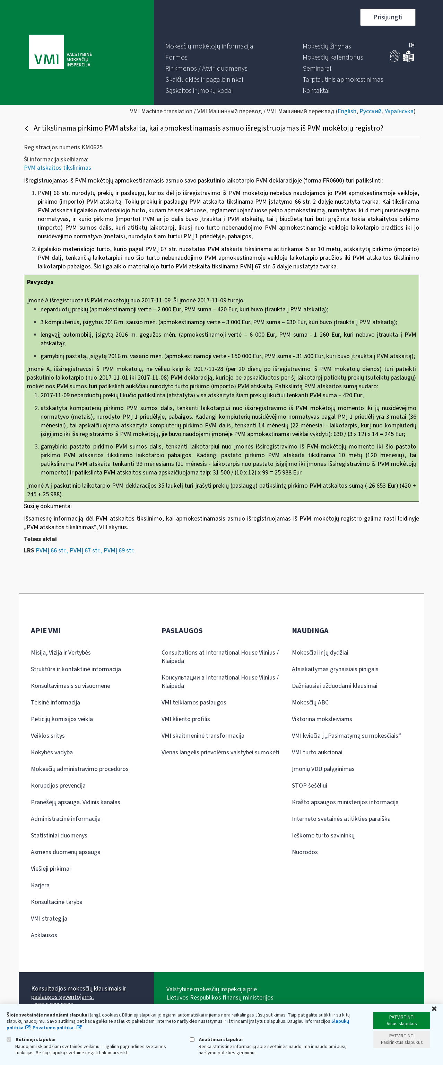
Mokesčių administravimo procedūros (80, 769)
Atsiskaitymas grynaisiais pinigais (335, 669)
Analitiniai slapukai (216, 1039)
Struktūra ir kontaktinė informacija (76, 669)
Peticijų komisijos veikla (62, 719)
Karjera (40, 885)
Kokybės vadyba (52, 752)
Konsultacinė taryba (56, 902)
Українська (399, 111)
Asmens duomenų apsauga (66, 852)
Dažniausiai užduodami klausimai (334, 686)
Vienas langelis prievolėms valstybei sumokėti (220, 752)
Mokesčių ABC (310, 702)
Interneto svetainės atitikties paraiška (341, 819)
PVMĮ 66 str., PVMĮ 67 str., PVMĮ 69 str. (85, 550)
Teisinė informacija (55, 702)
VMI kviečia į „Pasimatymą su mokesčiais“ (346, 735)
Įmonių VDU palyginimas (323, 769)
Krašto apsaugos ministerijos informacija (345, 802)
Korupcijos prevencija (58, 785)
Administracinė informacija (66, 819)
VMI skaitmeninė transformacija (203, 735)
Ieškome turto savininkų (323, 835)
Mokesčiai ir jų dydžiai (320, 652)
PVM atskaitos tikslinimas (57, 167)
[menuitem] (209, 46)
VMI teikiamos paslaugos (194, 702)
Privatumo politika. (54, 1027)
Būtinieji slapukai (31, 1039)
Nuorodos (305, 852)
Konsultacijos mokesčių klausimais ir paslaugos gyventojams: (78, 992)
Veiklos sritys (48, 735)
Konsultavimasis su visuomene (70, 686)
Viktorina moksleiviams (322, 719)
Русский (370, 111)
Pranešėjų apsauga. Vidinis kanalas (75, 802)
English (347, 111)
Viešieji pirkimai (51, 868)
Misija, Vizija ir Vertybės (61, 652)
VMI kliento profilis (186, 719)
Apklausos (44, 935)
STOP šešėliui (309, 785)
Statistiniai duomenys (59, 835)
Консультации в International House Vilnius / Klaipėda (220, 681)
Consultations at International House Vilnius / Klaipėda (220, 656)
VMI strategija (49, 918)
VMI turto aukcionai (317, 752)
